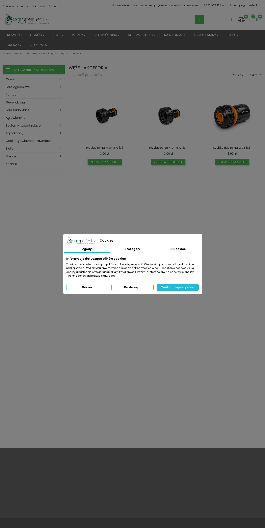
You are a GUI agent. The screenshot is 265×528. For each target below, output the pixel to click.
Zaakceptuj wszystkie (177, 287)
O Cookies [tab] (178, 249)
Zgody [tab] (87, 249)
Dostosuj (132, 287)
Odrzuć (87, 287)
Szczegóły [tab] (132, 249)
